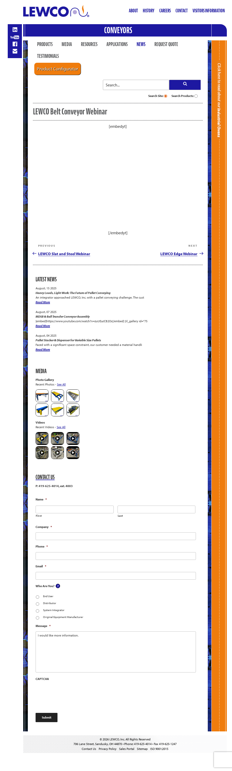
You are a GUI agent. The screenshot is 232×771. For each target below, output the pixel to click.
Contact (182, 10)
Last (120, 515)
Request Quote (166, 44)
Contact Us (89, 749)
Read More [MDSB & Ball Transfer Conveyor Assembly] (43, 326)
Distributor (49, 603)
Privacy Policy (108, 749)
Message (43, 626)
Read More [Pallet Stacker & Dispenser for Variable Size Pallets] (43, 349)
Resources (89, 44)
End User (48, 596)
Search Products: (184, 96)
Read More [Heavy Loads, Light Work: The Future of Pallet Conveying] (43, 302)
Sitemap (142, 749)
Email (41, 566)
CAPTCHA (42, 679)
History (148, 10)
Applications (117, 44)
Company (44, 527)
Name (41, 499)
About (133, 10)
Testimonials (48, 56)
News (141, 44)
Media (67, 44)
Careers (165, 10)
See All (61, 384)
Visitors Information (209, 10)
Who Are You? (45, 586)
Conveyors (118, 30)
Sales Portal (126, 749)
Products (45, 44)
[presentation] (75, 695)
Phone (42, 546)
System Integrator (53, 610)
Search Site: (157, 96)
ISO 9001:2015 (159, 749)
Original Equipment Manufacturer (63, 617)
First (39, 515)
